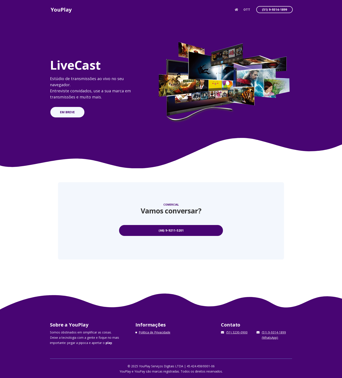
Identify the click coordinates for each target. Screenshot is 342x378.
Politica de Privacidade (154, 331)
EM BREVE (67, 112)
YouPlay (61, 11)
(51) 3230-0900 (237, 331)
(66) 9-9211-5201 (171, 229)
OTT (247, 11)
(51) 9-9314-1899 (274, 11)
